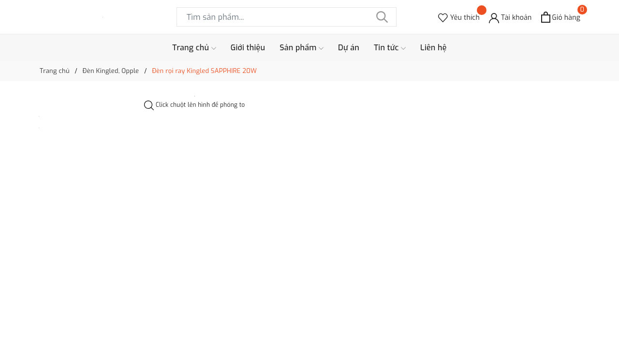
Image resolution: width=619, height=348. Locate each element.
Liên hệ (433, 48)
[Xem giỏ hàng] (560, 17)
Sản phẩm (302, 48)
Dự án (348, 48)
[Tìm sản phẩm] (287, 17)
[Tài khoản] (510, 17)
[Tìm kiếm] (382, 17)
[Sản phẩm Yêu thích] (459, 17)
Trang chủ (194, 48)
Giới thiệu (248, 48)
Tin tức (390, 48)
